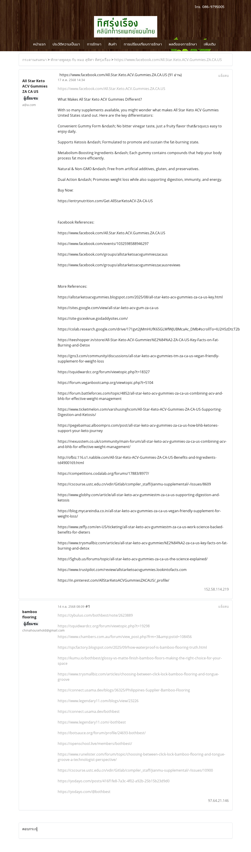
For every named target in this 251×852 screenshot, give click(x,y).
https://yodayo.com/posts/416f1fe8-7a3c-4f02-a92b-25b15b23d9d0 (113, 781)
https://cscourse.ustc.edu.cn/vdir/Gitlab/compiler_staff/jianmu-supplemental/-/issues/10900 (135, 770)
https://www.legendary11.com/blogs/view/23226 (98, 700)
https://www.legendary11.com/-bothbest (92, 722)
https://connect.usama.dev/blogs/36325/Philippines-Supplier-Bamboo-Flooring (124, 690)
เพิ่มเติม (210, 44)
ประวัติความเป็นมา (66, 44)
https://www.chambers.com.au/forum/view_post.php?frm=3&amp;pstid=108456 (125, 636)
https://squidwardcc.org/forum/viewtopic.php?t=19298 (104, 626)
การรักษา (94, 44)
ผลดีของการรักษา (183, 44)
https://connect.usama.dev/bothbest (89, 711)
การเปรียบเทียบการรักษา (143, 44)
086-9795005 (213, 6)
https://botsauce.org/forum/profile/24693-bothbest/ (102, 732)
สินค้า (112, 44)
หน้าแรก (39, 44)
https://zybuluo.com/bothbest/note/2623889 (95, 615)
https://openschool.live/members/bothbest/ (95, 743)
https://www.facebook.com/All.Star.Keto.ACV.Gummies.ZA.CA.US (168, 59)
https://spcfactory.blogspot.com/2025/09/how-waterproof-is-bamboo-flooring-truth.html (132, 647)
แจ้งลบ (223, 75)
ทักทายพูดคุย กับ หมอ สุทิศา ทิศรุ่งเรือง (80, 59)
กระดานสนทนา (34, 59)
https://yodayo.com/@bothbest (84, 791)
